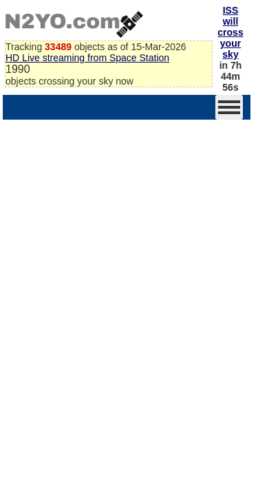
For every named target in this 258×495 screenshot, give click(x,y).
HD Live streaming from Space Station (87, 57)
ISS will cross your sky (230, 32)
